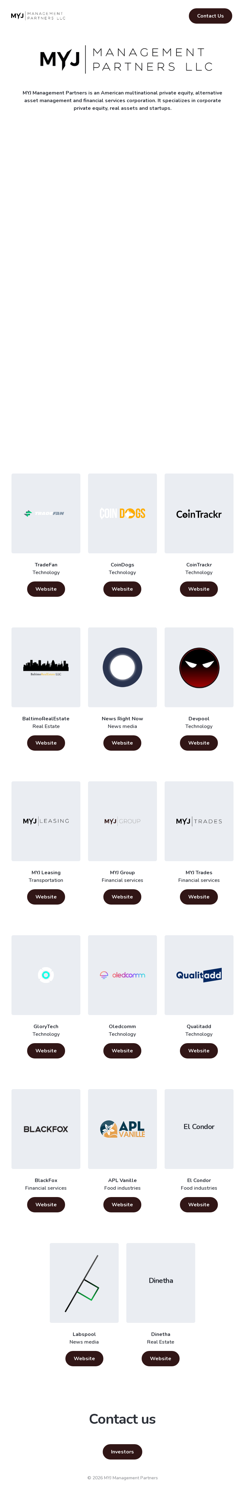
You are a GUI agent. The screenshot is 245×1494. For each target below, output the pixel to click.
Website (46, 589)
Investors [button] (122, 1451)
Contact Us (210, 15)
